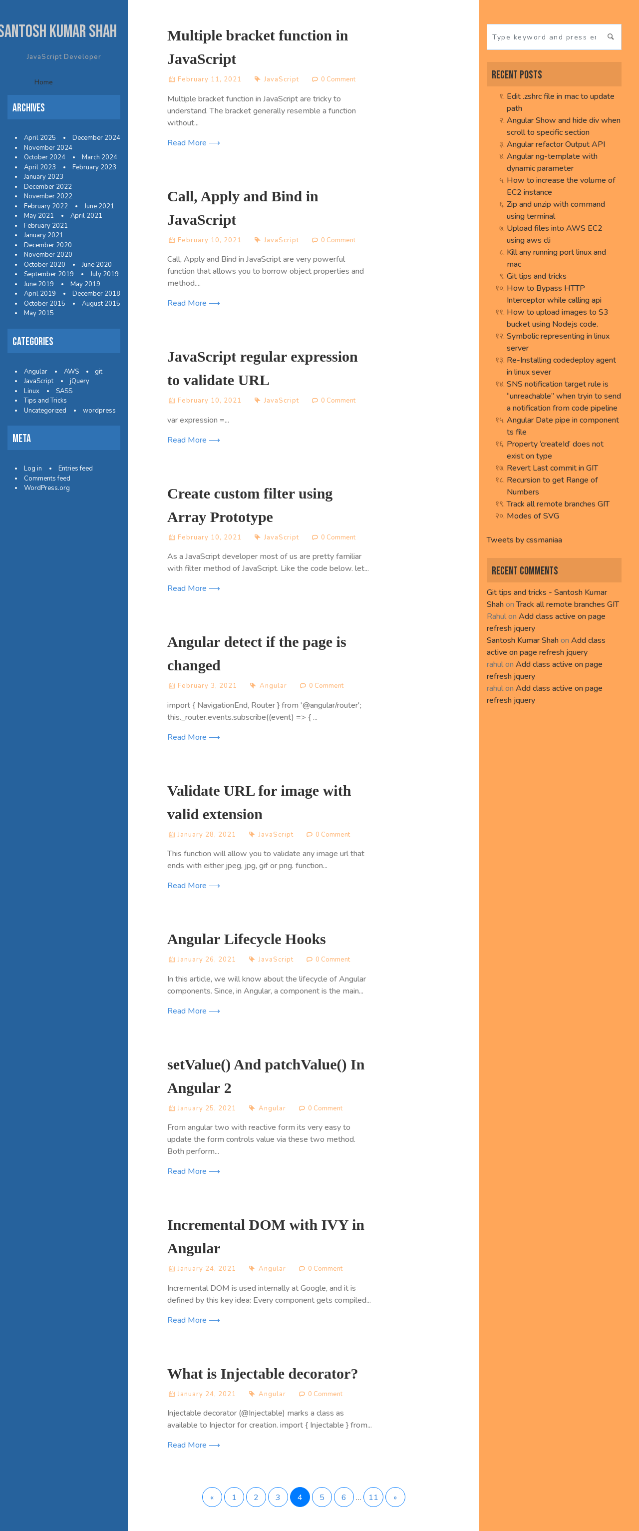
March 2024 (99, 157)
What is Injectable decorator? (262, 1373)
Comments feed (47, 478)
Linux (31, 391)
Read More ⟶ (193, 142)
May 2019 (85, 284)
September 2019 (49, 274)
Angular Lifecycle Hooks (246, 939)
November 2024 (48, 147)
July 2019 (104, 274)
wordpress (99, 410)
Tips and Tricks (45, 400)
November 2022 (48, 196)
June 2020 (97, 264)
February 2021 (46, 225)
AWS (71, 371)
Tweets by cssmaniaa (524, 539)
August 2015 (101, 303)
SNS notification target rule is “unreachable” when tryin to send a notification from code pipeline (564, 396)
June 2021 (99, 206)
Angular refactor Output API (556, 144)
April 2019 (40, 293)
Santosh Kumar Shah (523, 640)
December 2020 (48, 245)
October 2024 (44, 157)
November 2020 (48, 254)
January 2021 (43, 235)
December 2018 (96, 293)
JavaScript (38, 381)
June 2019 (39, 284)
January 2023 (43, 176)
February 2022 (46, 206)
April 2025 (40, 137)
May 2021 (39, 215)
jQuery (79, 381)
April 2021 (86, 215)
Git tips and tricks (537, 276)
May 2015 (39, 313)
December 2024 (96, 137)
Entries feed (75, 468)
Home (43, 82)
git (98, 371)
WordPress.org (47, 488)
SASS (64, 391)
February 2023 (94, 167)
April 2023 (40, 167)
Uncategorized (45, 410)
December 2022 (48, 186)
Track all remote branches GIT (558, 504)
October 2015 (44, 303)
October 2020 (44, 264)
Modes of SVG (533, 515)
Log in (33, 468)
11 (373, 1497)
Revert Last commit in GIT (552, 468)
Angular (35, 371)
